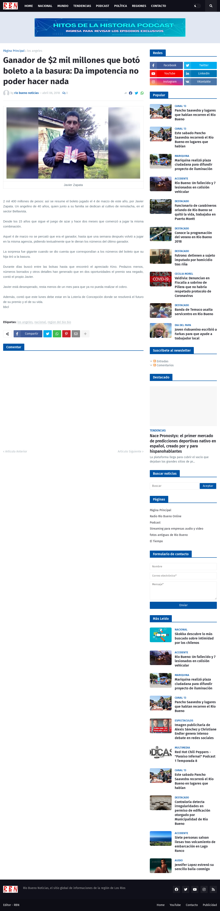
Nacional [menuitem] (45, 6)
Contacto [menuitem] (158, 6)
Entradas (160, 361)
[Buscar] (183, 486)
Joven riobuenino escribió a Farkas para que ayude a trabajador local (196, 333)
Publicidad (210, 905)
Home (161, 905)
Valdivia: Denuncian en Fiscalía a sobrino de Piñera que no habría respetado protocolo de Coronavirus (193, 287)
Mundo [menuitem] (62, 6)
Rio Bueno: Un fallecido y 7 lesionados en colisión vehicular (195, 187)
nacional (40, 322)
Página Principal (14, 50)
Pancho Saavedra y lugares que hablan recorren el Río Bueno (195, 114)
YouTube (175, 905)
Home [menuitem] (29, 6)
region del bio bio (59, 322)
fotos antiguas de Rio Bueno (169, 535)
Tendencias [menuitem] (82, 6)
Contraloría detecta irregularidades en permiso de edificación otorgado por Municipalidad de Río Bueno (192, 813)
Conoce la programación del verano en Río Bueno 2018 (193, 237)
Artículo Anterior (16, 451)
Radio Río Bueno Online (165, 516)
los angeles (34, 50)
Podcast (155, 522)
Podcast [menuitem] (102, 6)
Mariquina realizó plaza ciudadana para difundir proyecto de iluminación (193, 164)
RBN (16, 905)
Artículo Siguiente (129, 451)
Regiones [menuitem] (139, 6)
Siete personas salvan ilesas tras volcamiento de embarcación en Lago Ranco (195, 844)
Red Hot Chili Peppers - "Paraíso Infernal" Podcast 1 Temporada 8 (195, 756)
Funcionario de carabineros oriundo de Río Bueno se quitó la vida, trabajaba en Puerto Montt (195, 212)
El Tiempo (156, 541)
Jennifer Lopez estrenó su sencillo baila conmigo (194, 867)
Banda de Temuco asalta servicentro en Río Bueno (194, 312)
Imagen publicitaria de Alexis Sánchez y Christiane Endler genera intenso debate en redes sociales (195, 731)
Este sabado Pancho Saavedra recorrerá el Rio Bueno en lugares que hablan (194, 139)
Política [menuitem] (120, 6)
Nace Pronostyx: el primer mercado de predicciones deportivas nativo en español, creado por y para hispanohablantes (183, 443)
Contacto (192, 905)
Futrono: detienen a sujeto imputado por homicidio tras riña (195, 259)
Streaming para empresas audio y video (176, 528)
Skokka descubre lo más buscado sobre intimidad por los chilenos (194, 638)
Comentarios (163, 365)
